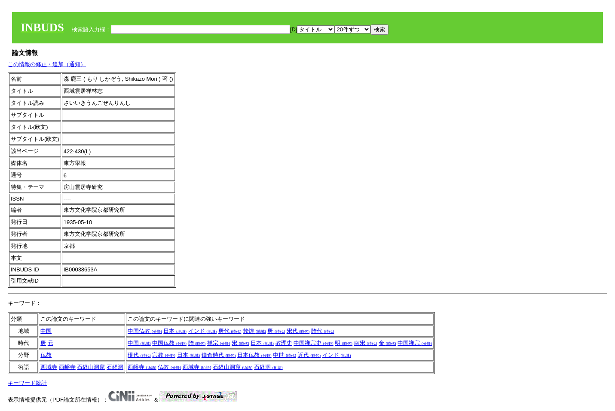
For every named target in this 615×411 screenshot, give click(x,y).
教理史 (283, 343)
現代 (139, 355)
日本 (175, 331)
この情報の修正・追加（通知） (47, 64)
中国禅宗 (415, 343)
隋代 (322, 331)
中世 (284, 355)
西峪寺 (67, 367)
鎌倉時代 (219, 355)
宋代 (298, 331)
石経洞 (115, 367)
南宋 (365, 343)
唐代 (230, 331)
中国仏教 (145, 331)
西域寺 (48, 367)
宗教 (163, 355)
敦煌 (254, 331)
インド (202, 331)
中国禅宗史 (314, 343)
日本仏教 (254, 355)
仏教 (46, 355)
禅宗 (218, 343)
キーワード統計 (27, 383)
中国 (46, 331)
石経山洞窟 (91, 367)
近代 (309, 355)
